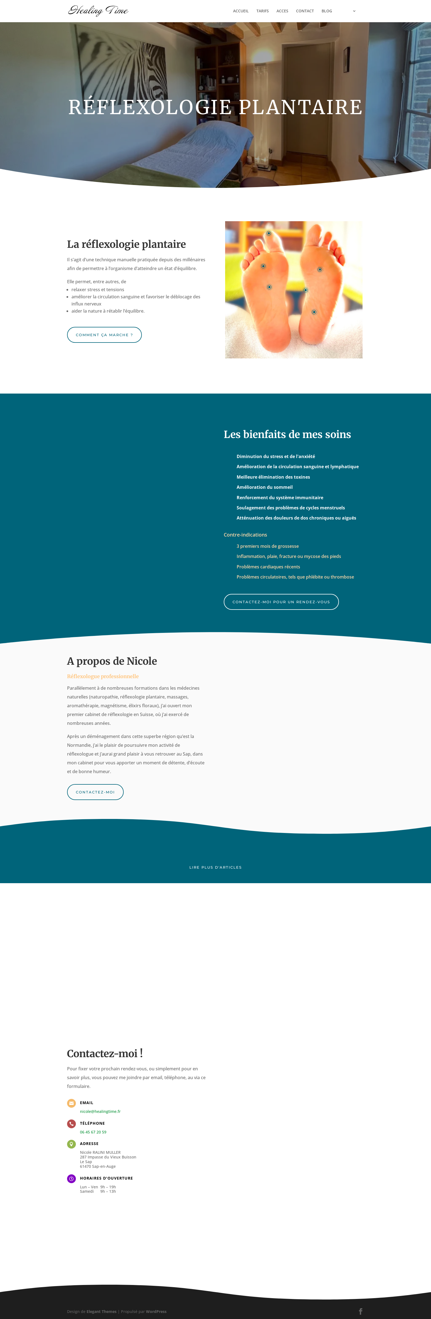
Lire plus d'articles (215, 867)
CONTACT (305, 11)
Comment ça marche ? (104, 335)
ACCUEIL (241, 11)
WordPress (156, 1311)
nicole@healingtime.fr (100, 1111)
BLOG (327, 11)
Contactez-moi (95, 792)
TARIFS (262, 11)
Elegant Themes (102, 1311)
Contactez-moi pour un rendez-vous (281, 602)
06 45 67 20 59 (93, 1132)
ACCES (282, 11)
